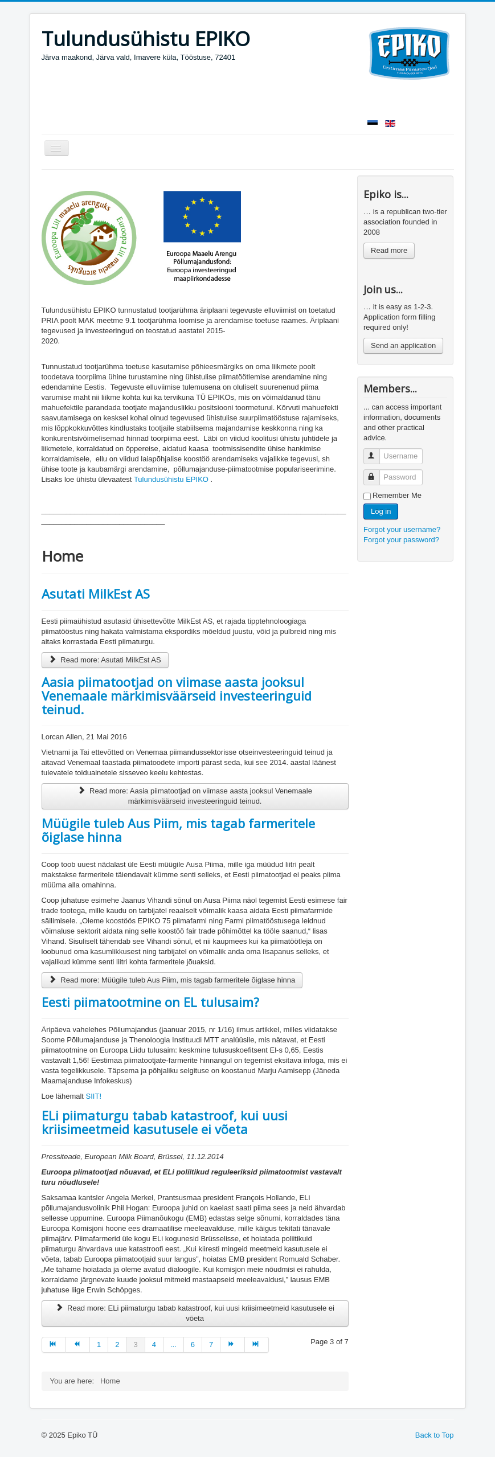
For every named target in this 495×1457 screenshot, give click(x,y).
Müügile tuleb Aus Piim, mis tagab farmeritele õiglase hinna (178, 830)
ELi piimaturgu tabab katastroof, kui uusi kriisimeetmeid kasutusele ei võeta (165, 1122)
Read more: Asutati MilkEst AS (105, 660)
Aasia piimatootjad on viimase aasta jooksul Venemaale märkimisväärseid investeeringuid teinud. (177, 695)
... (173, 1344)
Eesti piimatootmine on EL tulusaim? (150, 1001)
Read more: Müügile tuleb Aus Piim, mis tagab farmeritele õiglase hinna (172, 980)
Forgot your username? (401, 529)
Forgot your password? (401, 539)
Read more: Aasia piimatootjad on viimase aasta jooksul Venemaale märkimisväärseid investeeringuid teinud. (194, 796)
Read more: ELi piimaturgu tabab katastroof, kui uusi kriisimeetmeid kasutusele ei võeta (194, 1313)
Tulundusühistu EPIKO (171, 479)
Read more (389, 250)
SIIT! (93, 1096)
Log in (381, 511)
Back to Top (434, 1435)
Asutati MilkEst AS (96, 593)
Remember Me (397, 495)
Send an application (403, 345)
